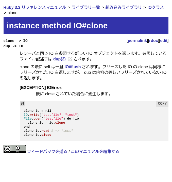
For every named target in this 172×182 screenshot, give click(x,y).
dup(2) (59, 59)
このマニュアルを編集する (95, 151)
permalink (137, 40)
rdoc (153, 40)
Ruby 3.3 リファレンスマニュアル (35, 7)
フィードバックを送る (47, 151)
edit (163, 40)
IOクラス (155, 7)
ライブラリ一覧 (86, 7)
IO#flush (72, 67)
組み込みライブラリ (124, 7)
